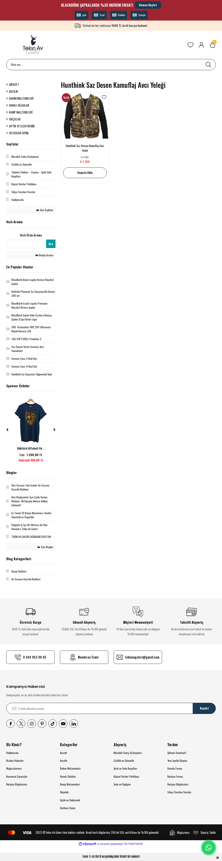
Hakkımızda (12, 753)
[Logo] (33, 45)
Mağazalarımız (14, 768)
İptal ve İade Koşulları (125, 768)
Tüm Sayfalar (44, 210)
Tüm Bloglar (45, 547)
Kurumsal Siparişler (17, 776)
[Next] (54, 429)
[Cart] (212, 45)
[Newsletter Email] (111, 708)
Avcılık (63, 760)
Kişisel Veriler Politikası (126, 776)
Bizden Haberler (15, 760)
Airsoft (63, 753)
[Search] (111, 64)
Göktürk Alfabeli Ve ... (31, 448)
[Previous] (7, 429)
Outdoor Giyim (67, 808)
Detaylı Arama (44, 255)
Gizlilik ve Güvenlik (124, 760)
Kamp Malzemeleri (70, 784)
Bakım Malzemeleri (70, 768)
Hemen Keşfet (148, 5)
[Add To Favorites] (104, 97)
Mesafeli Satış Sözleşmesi (128, 753)
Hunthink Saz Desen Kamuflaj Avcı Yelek (85, 148)
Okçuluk (64, 792)
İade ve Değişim (122, 784)
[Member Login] (201, 45)
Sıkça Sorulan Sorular (179, 792)
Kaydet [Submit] (204, 708)
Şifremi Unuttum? (176, 753)
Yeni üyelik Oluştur (177, 760)
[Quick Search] (24, 244)
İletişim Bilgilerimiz (16, 784)
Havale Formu (174, 768)
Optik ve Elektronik (70, 800)
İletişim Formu (175, 776)
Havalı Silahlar (68, 776)
